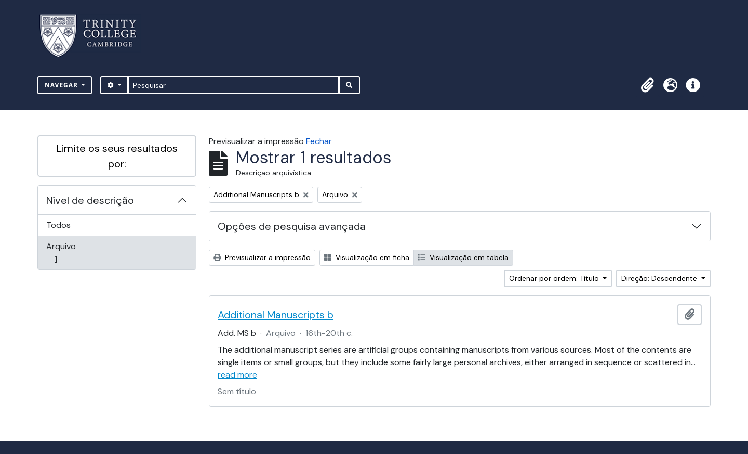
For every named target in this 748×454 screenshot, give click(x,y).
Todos (58, 224)
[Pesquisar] (233, 85)
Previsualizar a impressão (262, 257)
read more (237, 374)
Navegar (62, 85)
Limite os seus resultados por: (117, 156)
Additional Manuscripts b (275, 314)
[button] (647, 85)
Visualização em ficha (366, 257)
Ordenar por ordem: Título (555, 278)
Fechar (319, 141)
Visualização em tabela (463, 257)
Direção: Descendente (660, 278)
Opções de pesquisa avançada (292, 226)
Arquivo (70, 252)
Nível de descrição (90, 200)
